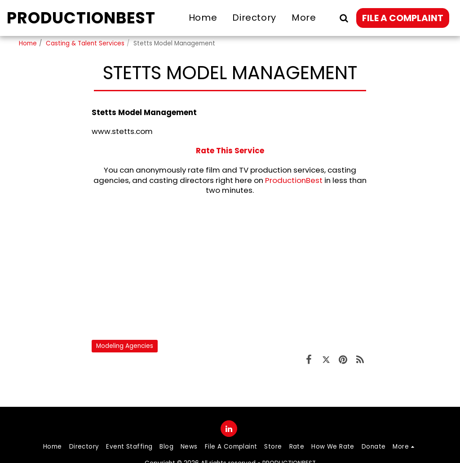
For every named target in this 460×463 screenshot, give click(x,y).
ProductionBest (294, 180)
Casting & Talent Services (85, 43)
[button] (344, 17)
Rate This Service (230, 150)
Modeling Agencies (124, 346)
